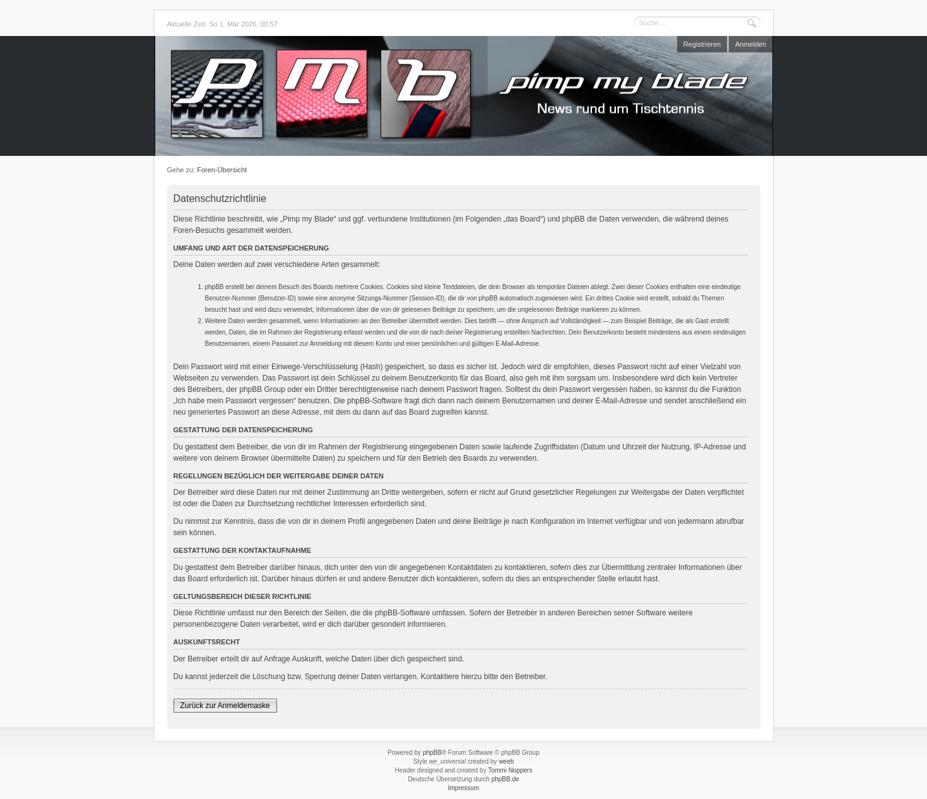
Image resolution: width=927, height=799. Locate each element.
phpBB (432, 752)
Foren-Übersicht (222, 170)
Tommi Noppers (510, 770)
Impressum (463, 787)
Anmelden (751, 44)
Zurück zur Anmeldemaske (225, 705)
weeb (506, 761)
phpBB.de (505, 779)
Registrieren (702, 44)
